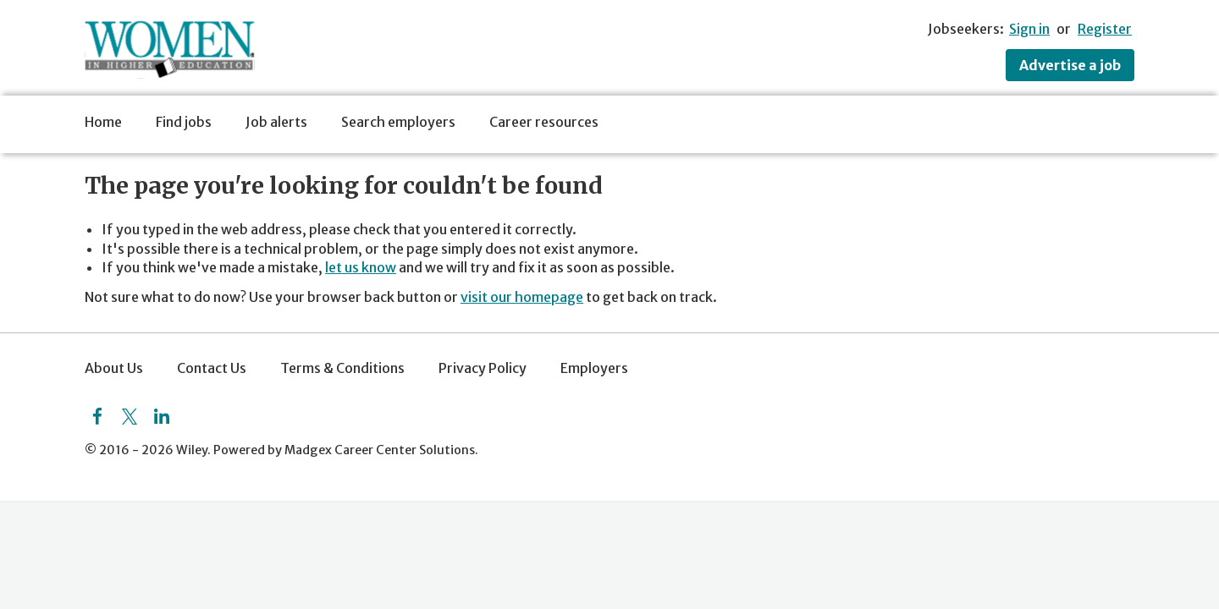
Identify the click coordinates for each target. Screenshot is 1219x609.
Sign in (1029, 28)
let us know (360, 267)
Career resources (543, 121)
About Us (114, 367)
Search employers (398, 121)
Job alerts (276, 121)
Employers (594, 367)
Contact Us (211, 367)
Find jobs (184, 121)
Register (1105, 28)
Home (103, 121)
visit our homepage (522, 296)
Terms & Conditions (342, 367)
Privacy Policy (483, 367)
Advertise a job (1070, 65)
